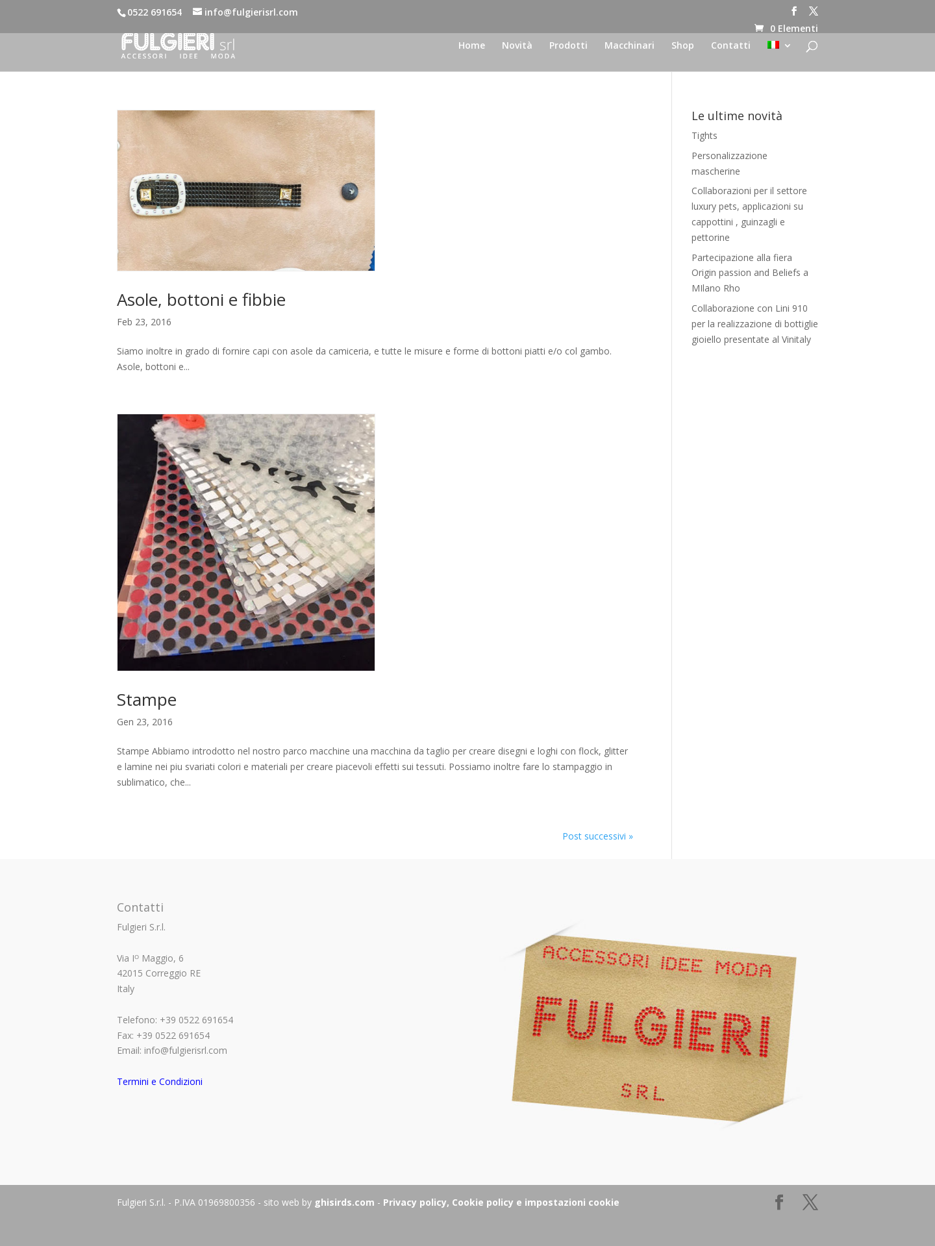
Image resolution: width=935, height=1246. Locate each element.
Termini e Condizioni (160, 1081)
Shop (682, 46)
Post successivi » (597, 836)
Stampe (147, 699)
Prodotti (568, 46)
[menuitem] (779, 56)
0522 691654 (154, 12)
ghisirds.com (344, 1202)
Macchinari (629, 46)
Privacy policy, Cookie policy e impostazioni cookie (501, 1202)
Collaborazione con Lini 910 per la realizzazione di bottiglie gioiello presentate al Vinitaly (755, 323)
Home (471, 46)
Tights (704, 135)
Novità (517, 46)
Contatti (731, 46)
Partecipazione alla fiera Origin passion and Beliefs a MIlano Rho (750, 273)
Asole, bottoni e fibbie (201, 299)
